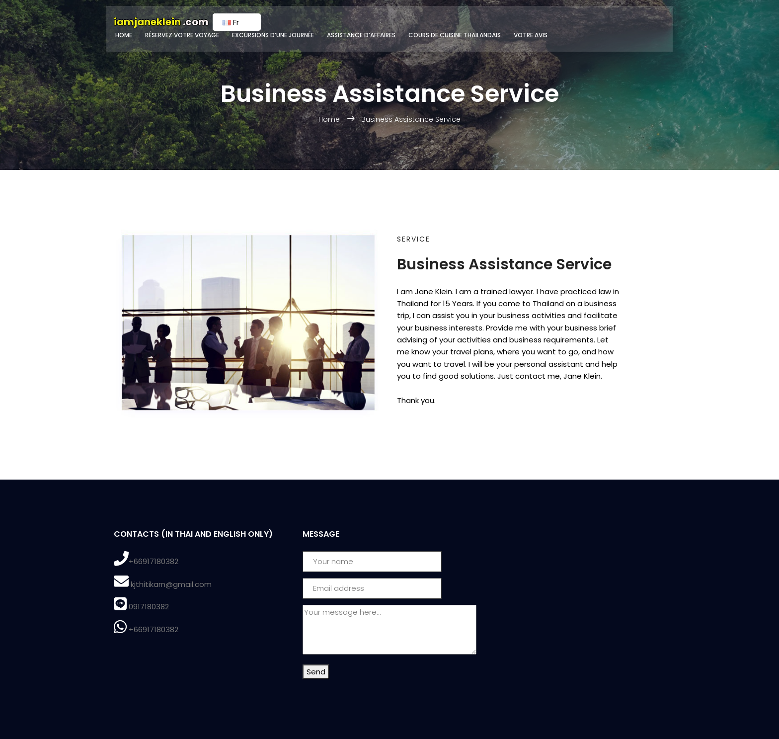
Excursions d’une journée (273, 35)
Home (123, 35)
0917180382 (149, 606)
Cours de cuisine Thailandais (454, 35)
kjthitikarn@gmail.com (171, 584)
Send (316, 671)
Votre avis (530, 35)
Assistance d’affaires (361, 35)
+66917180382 (153, 561)
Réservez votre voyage (182, 35)
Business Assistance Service (411, 119)
